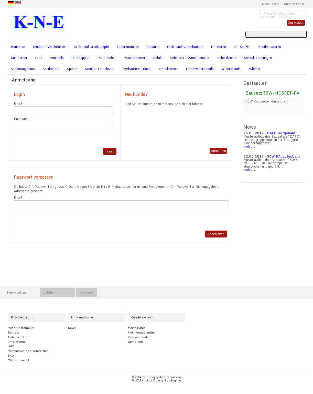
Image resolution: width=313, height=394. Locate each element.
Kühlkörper (19, 57)
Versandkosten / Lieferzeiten (28, 351)
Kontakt (13, 332)
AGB (11, 346)
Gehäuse (152, 46)
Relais (158, 57)
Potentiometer (134, 57)
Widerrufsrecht (18, 360)
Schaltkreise (226, 57)
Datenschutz (17, 337)
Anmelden (218, 150)
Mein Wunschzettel (141, 332)
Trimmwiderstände (199, 68)
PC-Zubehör (107, 57)
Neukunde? (270, 4)
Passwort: (22, 118)
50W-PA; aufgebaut (283, 156)
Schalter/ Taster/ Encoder (190, 57)
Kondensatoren (269, 46)
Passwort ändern (140, 337)
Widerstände (231, 68)
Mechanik (56, 57)
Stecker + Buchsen (99, 68)
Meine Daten (137, 328)
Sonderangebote (23, 68)
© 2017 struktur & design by (156, 380)
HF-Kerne (218, 46)
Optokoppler (80, 57)
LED (38, 57)
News (72, 328)
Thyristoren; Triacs (135, 68)
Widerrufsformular (21, 328)
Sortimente (51, 68)
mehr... (248, 146)
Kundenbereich (143, 317)
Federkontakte (128, 46)
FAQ (11, 355)
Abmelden (135, 341)
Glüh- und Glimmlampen (185, 46)
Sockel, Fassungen (258, 57)
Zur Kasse (296, 22)
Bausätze (18, 46)
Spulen (72, 68)
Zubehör (254, 68)
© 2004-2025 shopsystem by (156, 377)
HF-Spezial (242, 46)
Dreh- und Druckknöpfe (91, 46)
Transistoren (168, 68)
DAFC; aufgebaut (281, 133)
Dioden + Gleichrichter (49, 46)
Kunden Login (294, 4)
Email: (19, 103)
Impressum (16, 341)
